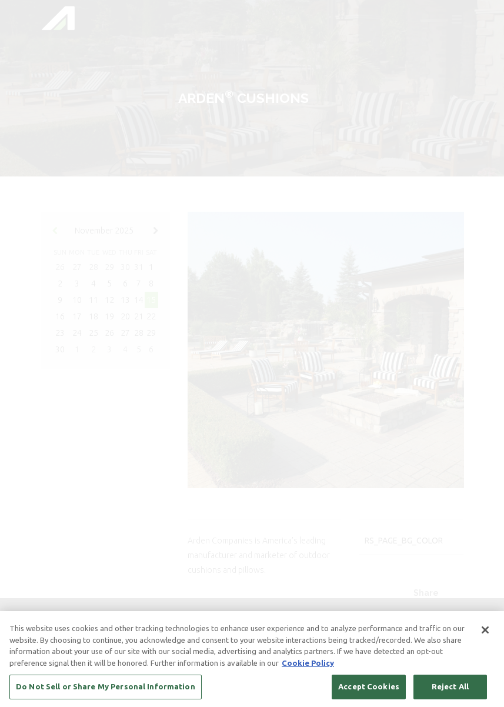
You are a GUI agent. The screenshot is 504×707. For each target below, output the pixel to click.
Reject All (450, 687)
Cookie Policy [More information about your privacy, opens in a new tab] (308, 663)
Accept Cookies (368, 687)
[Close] (485, 631)
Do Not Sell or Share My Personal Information (105, 687)
